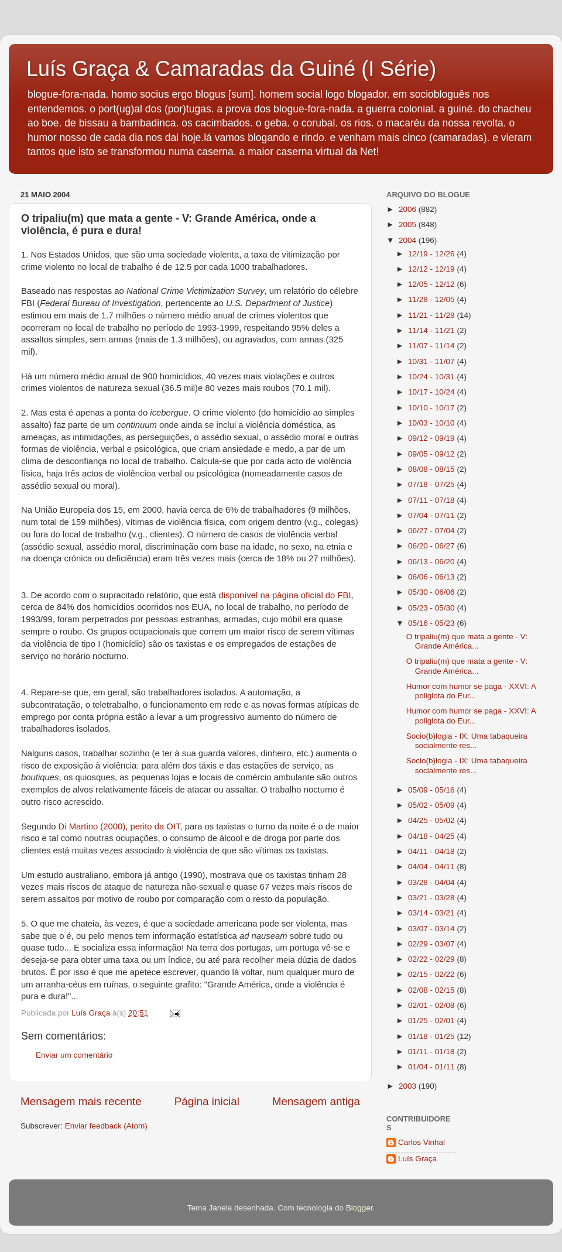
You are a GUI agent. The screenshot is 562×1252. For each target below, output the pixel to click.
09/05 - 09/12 (432, 454)
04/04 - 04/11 (432, 866)
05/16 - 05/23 (432, 623)
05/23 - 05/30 (432, 607)
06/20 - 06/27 (432, 545)
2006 (409, 209)
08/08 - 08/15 (432, 469)
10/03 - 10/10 (432, 423)
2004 (409, 240)
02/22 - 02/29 (432, 959)
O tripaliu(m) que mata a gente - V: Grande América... (466, 641)
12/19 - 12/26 (432, 253)
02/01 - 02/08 (432, 1005)
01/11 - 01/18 (432, 1051)
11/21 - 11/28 (432, 315)
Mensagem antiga (316, 1101)
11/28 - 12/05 (432, 299)
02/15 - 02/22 (432, 974)
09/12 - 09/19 (432, 438)
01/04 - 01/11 (432, 1066)
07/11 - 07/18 (432, 500)
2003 (409, 1086)
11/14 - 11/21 (432, 330)
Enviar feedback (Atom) (106, 1125)
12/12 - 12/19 (432, 269)
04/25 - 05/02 (432, 820)
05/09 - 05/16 (432, 789)
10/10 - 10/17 (432, 407)
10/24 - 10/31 (432, 376)
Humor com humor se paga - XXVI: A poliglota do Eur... (471, 691)
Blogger (359, 1207)
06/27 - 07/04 (432, 530)
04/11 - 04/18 (432, 851)
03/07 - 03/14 (432, 928)
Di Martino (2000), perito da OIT (119, 826)
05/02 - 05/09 (432, 805)
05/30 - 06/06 (432, 592)
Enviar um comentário (74, 1055)
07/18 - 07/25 (432, 484)
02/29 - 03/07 (432, 943)
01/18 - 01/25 (432, 1036)
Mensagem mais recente (81, 1101)
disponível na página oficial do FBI (284, 595)
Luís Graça (417, 1158)
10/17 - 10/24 (432, 391)
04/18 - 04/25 (432, 836)
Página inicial (206, 1101)
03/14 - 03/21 (432, 912)
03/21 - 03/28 (432, 897)
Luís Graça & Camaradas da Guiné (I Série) (231, 69)
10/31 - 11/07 (432, 361)
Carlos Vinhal (421, 1142)
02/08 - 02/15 (432, 990)
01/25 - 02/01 (432, 1020)
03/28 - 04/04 (432, 882)
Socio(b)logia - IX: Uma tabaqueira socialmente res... (466, 741)
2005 (409, 224)
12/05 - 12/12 (432, 284)
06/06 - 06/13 (432, 576)
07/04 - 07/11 (432, 515)
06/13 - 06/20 (432, 561)
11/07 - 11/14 (432, 345)
